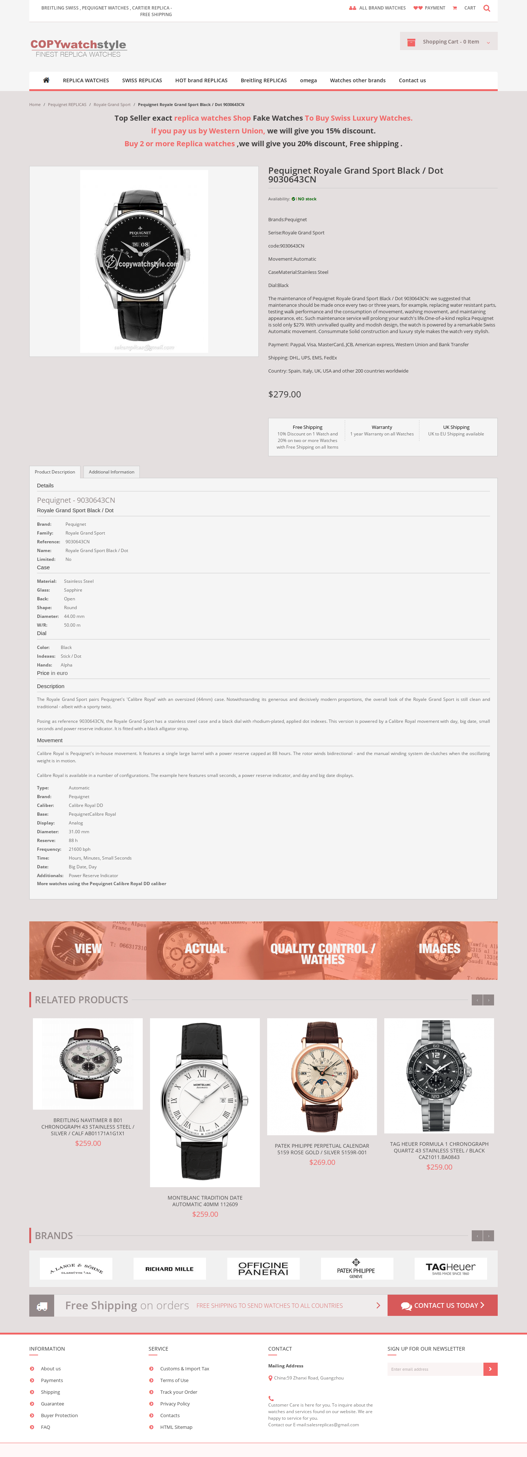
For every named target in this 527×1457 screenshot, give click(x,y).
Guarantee (52, 1403)
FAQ (45, 1427)
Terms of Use (174, 1380)
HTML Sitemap (176, 1427)
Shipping (50, 1392)
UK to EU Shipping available (456, 430)
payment (435, 8)
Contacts (170, 1415)
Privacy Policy (175, 1403)
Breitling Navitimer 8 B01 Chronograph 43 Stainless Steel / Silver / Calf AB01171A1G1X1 (87, 1127)
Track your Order (178, 1392)
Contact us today (443, 1306)
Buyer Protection (59, 1415)
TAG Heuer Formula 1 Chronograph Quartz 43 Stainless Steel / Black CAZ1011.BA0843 (439, 1150)
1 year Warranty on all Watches (382, 430)
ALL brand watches (382, 8)
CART (470, 8)
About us (51, 1368)
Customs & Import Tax (184, 1368)
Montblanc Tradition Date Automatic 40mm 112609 (205, 1201)
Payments (52, 1380)
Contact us (412, 80)
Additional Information (111, 472)
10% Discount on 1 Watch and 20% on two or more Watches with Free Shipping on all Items (307, 437)
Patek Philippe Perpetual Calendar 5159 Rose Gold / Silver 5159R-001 (322, 1149)
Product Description (55, 472)
